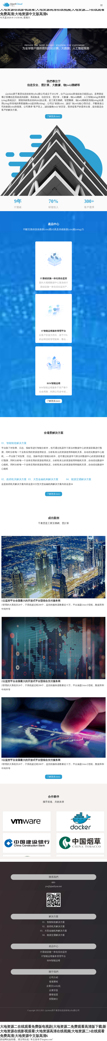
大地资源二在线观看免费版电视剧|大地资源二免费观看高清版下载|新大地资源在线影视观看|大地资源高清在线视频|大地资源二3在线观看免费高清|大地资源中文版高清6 (53, 9)
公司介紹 (53, 977)
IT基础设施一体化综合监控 (53, 278)
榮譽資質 (53, 994)
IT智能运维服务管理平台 (53, 331)
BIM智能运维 (53, 383)
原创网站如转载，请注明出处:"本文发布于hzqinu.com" (26, 1039)
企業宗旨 (53, 990)
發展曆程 (53, 981)
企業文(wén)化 (53, 986)
